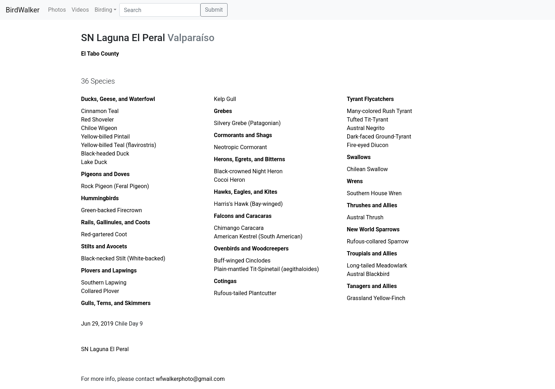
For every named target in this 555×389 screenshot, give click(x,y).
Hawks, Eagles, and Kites (245, 191)
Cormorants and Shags (243, 135)
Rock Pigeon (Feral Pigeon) (115, 186)
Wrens (355, 181)
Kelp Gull (225, 99)
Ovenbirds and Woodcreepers (251, 248)
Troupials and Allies (372, 253)
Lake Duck (94, 162)
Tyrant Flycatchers (370, 99)
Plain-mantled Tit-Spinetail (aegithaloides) (266, 269)
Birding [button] (103, 9)
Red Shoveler (97, 119)
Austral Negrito (366, 128)
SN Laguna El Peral (105, 349)
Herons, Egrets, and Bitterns (249, 159)
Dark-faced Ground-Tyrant (379, 136)
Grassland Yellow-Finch (376, 298)
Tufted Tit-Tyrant (367, 119)
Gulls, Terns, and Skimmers (115, 303)
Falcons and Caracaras (242, 216)
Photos (57, 9)
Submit (214, 9)
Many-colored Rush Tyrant (379, 111)
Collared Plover (100, 291)
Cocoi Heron (229, 179)
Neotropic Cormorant (240, 147)
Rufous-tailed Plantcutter (245, 293)
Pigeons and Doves (105, 174)
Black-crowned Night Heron (248, 171)
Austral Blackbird (368, 274)
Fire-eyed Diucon (368, 145)
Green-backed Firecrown (111, 210)
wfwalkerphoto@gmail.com (190, 379)
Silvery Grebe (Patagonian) (247, 123)
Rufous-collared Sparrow (378, 241)
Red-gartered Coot (104, 234)
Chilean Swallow (367, 169)
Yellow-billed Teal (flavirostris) (118, 145)
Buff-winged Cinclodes (242, 260)
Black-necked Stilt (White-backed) (123, 258)
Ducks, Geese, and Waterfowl (118, 99)
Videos (80, 9)
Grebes (223, 111)
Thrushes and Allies (372, 205)
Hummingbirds (100, 198)
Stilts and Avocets (104, 246)
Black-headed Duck (105, 153)
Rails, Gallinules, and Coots (115, 222)
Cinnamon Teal (100, 111)
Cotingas (225, 281)
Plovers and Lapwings (109, 270)
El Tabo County (100, 53)
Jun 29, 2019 (97, 323)
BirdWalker (23, 10)
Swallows (359, 157)
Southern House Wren (374, 193)
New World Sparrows (373, 229)
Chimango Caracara (239, 228)
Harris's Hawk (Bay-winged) (248, 204)
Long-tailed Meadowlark (377, 265)
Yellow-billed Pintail (105, 136)
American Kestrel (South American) (258, 236)
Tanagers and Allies (372, 286)
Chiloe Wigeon (99, 128)
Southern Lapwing (103, 282)
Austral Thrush (365, 217)
